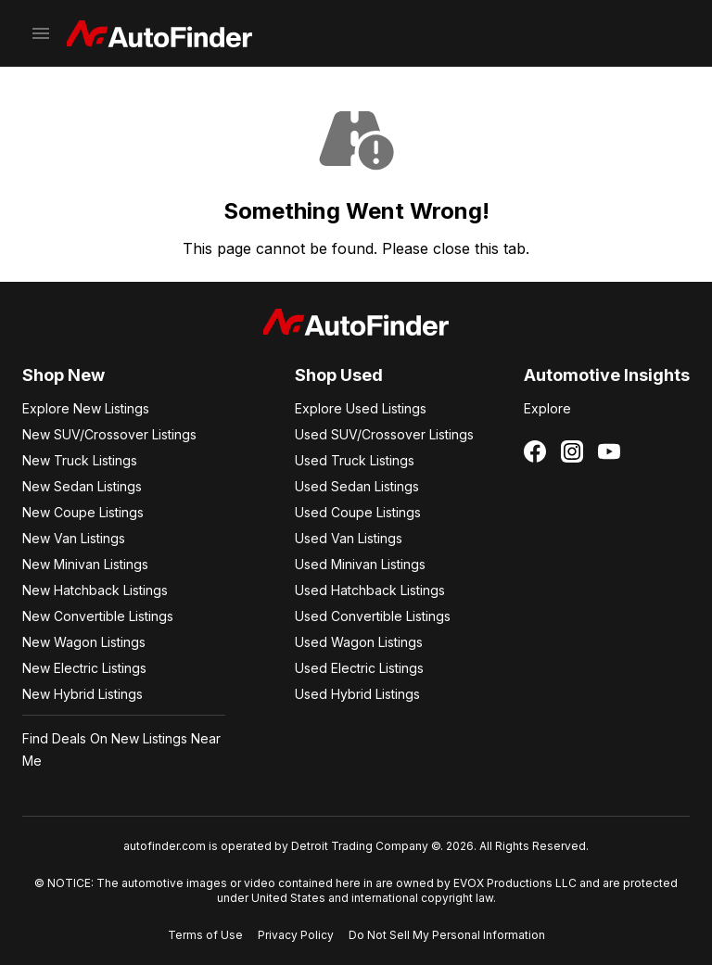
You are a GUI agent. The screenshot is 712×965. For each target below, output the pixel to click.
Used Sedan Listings (357, 486)
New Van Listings (73, 538)
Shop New (63, 375)
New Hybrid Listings (82, 694)
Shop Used (339, 375)
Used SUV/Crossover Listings (384, 434)
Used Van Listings (348, 538)
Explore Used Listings (360, 408)
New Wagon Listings (84, 642)
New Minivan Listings (85, 564)
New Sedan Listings (82, 486)
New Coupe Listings (83, 512)
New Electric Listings (84, 668)
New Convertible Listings (97, 616)
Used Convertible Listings (373, 616)
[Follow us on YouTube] (609, 451)
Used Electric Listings (359, 668)
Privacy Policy (296, 935)
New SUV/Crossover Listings (109, 434)
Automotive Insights (607, 375)
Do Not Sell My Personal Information (447, 935)
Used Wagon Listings (359, 642)
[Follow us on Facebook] (535, 451)
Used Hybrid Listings (357, 694)
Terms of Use (205, 935)
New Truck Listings (79, 460)
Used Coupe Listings (358, 512)
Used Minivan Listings (360, 564)
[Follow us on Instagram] (572, 451)
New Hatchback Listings (95, 590)
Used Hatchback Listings (370, 590)
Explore (547, 408)
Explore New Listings (85, 408)
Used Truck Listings (354, 460)
